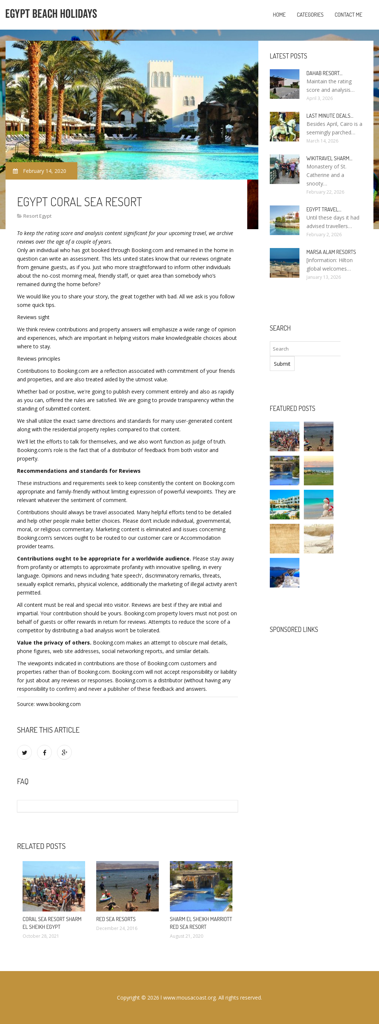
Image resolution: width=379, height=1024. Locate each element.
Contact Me (348, 14)
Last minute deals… (329, 115)
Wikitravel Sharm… (329, 158)
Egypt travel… (324, 209)
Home (279, 14)
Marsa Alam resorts (331, 251)
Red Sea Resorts (116, 919)
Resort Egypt (37, 216)
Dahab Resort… (324, 73)
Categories (310, 14)
